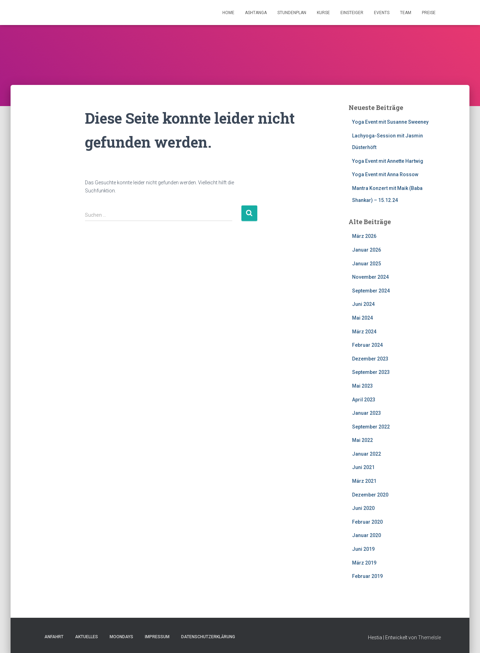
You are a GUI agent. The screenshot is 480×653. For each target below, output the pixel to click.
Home (228, 12)
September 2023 (371, 372)
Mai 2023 (362, 386)
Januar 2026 (366, 250)
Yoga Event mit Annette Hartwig (387, 161)
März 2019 (364, 563)
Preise (429, 12)
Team (405, 12)
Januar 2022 (366, 454)
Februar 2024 (367, 345)
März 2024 (364, 331)
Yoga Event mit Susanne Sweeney (390, 122)
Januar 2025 (366, 263)
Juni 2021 (363, 467)
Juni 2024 (363, 304)
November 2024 (370, 277)
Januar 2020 (366, 535)
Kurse (323, 12)
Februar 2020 (367, 522)
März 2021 (364, 481)
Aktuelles (86, 636)
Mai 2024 (362, 318)
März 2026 (364, 236)
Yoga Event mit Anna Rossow (385, 174)
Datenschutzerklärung (208, 636)
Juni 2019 (363, 549)
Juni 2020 (363, 508)
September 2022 (371, 427)
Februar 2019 (367, 576)
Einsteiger (351, 12)
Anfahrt (53, 636)
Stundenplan (291, 12)
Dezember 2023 (370, 359)
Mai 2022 (362, 440)
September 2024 (371, 291)
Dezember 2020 (370, 495)
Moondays (121, 636)
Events (381, 12)
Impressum (157, 636)
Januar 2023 (366, 413)
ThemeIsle (429, 637)
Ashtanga (256, 12)
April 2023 (363, 399)
